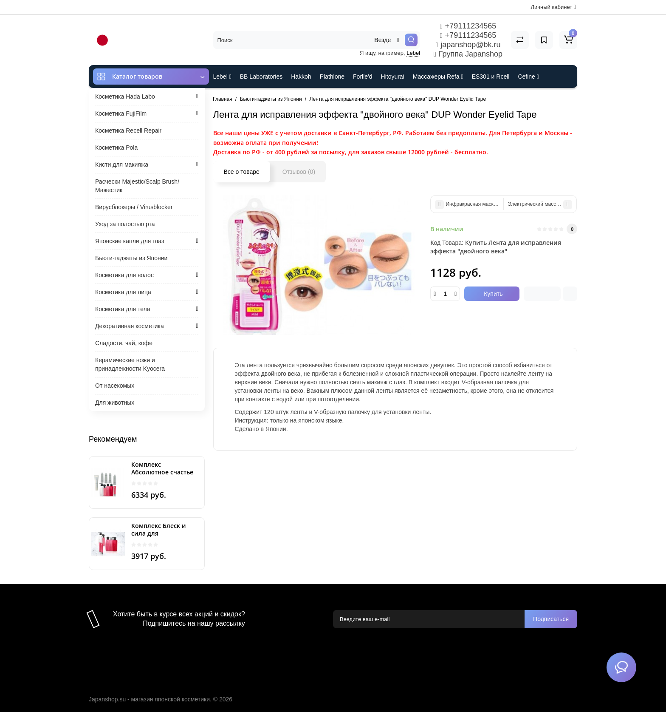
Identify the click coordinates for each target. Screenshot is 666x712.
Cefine (528, 76)
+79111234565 (468, 26)
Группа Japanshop (468, 54)
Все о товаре (242, 171)
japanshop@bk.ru (467, 44)
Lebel (413, 53)
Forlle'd (362, 76)
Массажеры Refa (438, 76)
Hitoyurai (392, 76)
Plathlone (332, 76)
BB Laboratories (261, 76)
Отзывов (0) (298, 171)
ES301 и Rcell (491, 76)
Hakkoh (301, 76)
